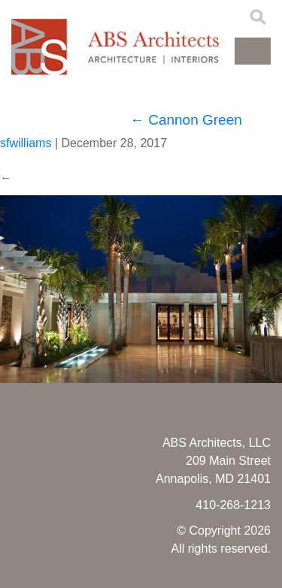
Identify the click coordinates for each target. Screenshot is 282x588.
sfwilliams (25, 143)
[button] (253, 51)
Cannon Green (186, 120)
